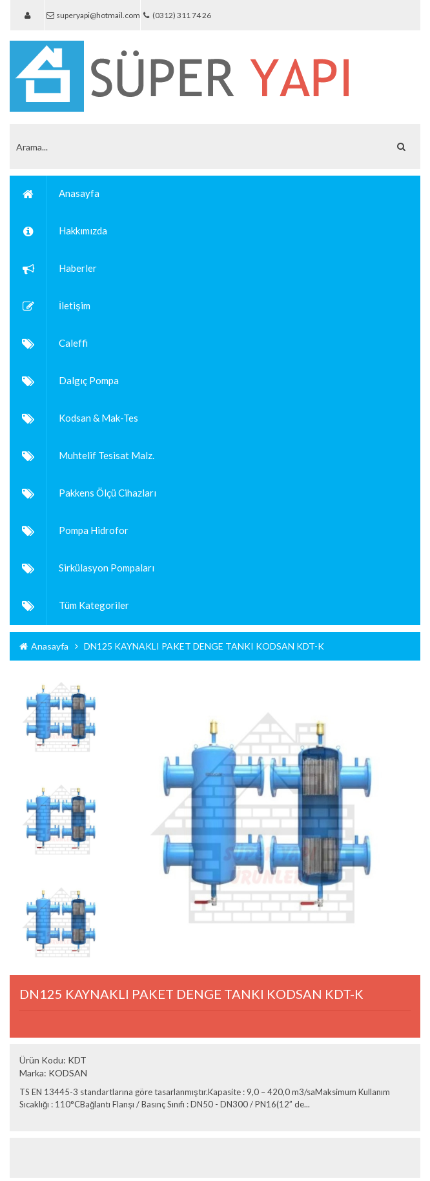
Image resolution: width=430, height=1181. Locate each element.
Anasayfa (43, 646)
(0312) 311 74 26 (175, 15)
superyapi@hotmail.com (92, 15)
